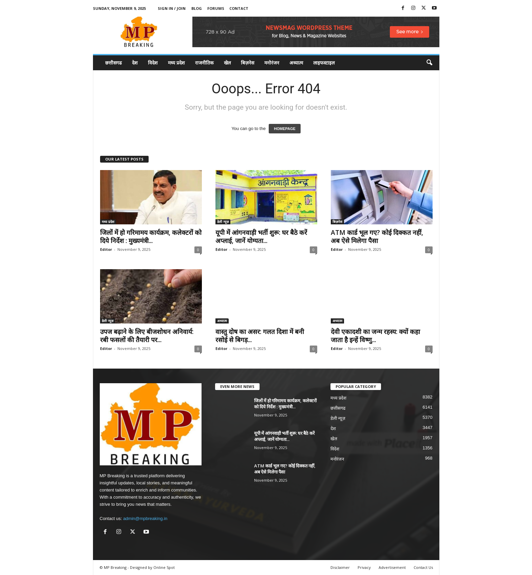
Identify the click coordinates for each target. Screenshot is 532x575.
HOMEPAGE (284, 129)
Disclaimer (340, 567)
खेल (227, 62)
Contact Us (423, 567)
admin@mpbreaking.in (145, 518)
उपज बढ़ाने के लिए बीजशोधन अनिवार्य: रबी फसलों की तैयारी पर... (146, 335)
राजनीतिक (204, 62)
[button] (429, 62)
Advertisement (392, 567)
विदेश (153, 62)
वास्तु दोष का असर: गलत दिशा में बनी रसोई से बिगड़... (259, 335)
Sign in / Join (172, 8)
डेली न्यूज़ (223, 221)
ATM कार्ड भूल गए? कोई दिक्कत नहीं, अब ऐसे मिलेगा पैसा (377, 236)
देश (135, 62)
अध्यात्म (296, 62)
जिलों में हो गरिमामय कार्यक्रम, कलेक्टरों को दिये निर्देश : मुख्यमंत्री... (151, 236)
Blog (196, 8)
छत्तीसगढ (113, 62)
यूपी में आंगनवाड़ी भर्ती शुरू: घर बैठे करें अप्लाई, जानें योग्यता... (261, 236)
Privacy (364, 567)
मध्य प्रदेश (176, 62)
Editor (106, 249)
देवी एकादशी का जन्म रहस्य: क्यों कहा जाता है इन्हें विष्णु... (375, 335)
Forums (215, 8)
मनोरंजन (271, 62)
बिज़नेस (247, 62)
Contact (238, 8)
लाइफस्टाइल (324, 62)
